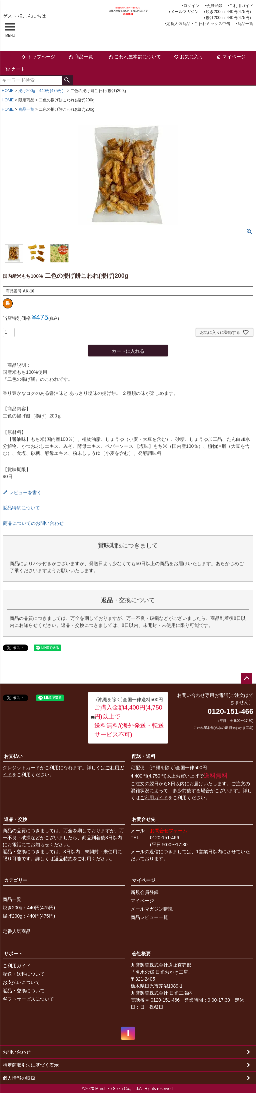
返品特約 (63, 858)
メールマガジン (185, 11)
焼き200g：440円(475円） (229, 11)
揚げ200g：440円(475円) (29, 916)
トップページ (38, 56)
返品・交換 (15, 819)
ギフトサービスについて (28, 999)
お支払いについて (21, 982)
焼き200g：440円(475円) (29, 907)
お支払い (13, 756)
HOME (8, 90)
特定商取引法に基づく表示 (31, 1065)
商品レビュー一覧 (149, 917)
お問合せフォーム (168, 830)
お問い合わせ (17, 1052)
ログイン (191, 5)
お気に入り (188, 56)
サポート (13, 953)
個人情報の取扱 (19, 1078)
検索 (67, 80)
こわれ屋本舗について (134, 56)
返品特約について (21, 507)
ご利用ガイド (241, 5)
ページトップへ (246, 678)
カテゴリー (15, 880)
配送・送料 (143, 756)
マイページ (231, 56)
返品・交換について (24, 990)
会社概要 (141, 953)
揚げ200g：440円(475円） (229, 17)
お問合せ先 (143, 819)
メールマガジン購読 (152, 909)
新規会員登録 (145, 892)
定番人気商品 (17, 931)
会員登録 (214, 5)
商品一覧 (245, 23)
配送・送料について (24, 974)
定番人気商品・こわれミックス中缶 (198, 23)
